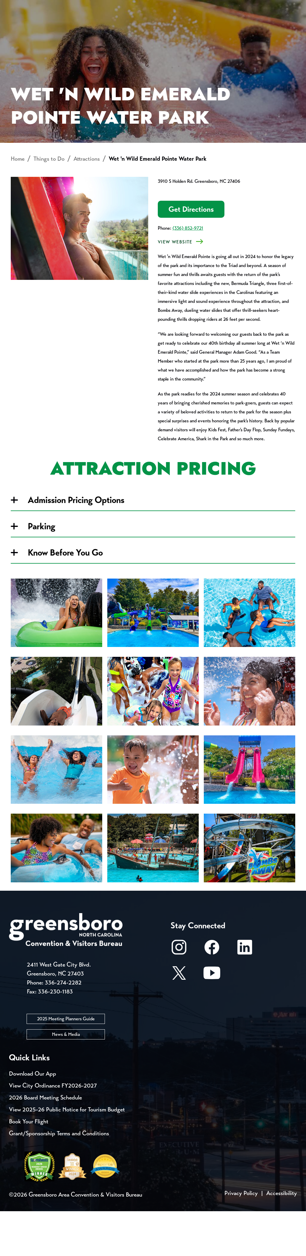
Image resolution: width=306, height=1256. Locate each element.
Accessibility (281, 1238)
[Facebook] (212, 995)
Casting (235, 6)
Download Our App (32, 1118)
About (20, 25)
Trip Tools (60, 6)
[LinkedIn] (244, 995)
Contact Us (107, 6)
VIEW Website (175, 287)
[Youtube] (212, 1020)
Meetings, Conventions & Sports (227, 28)
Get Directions (191, 254)
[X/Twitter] (179, 1020)
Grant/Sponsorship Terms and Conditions (59, 1178)
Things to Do (158, 28)
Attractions (87, 204)
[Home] (117, 29)
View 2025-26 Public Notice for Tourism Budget (67, 1154)
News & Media (66, 1079)
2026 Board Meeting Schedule (45, 1142)
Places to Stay (60, 28)
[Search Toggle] (289, 25)
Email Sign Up (158, 6)
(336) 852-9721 (187, 273)
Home (18, 204)
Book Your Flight (28, 1166)
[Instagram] (179, 995)
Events (20, 6)
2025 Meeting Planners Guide (66, 1063)
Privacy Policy (241, 1238)
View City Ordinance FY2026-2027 (53, 1130)
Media (200, 6)
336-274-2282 (63, 1027)
